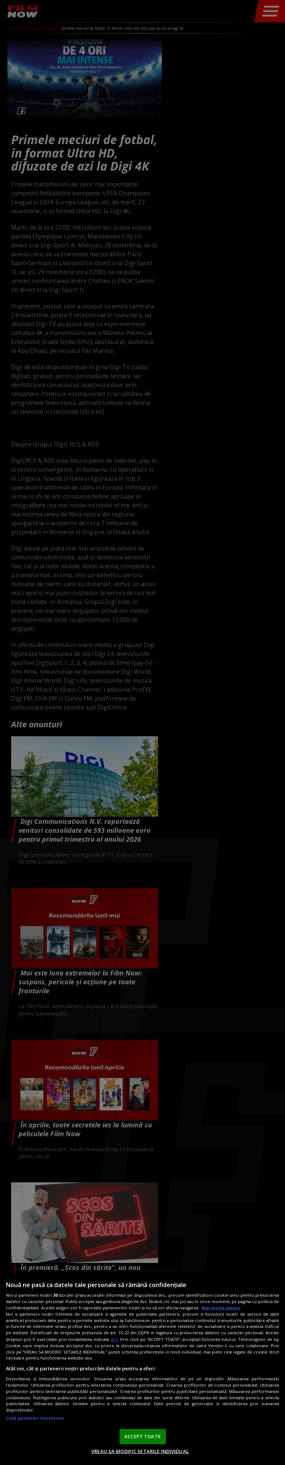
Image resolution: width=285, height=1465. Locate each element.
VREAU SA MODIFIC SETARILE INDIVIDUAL (140, 1451)
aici (114, 1339)
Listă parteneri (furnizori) (35, 1418)
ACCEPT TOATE (142, 1436)
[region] (142, 1369)
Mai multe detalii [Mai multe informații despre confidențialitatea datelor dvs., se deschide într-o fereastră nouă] (221, 1307)
